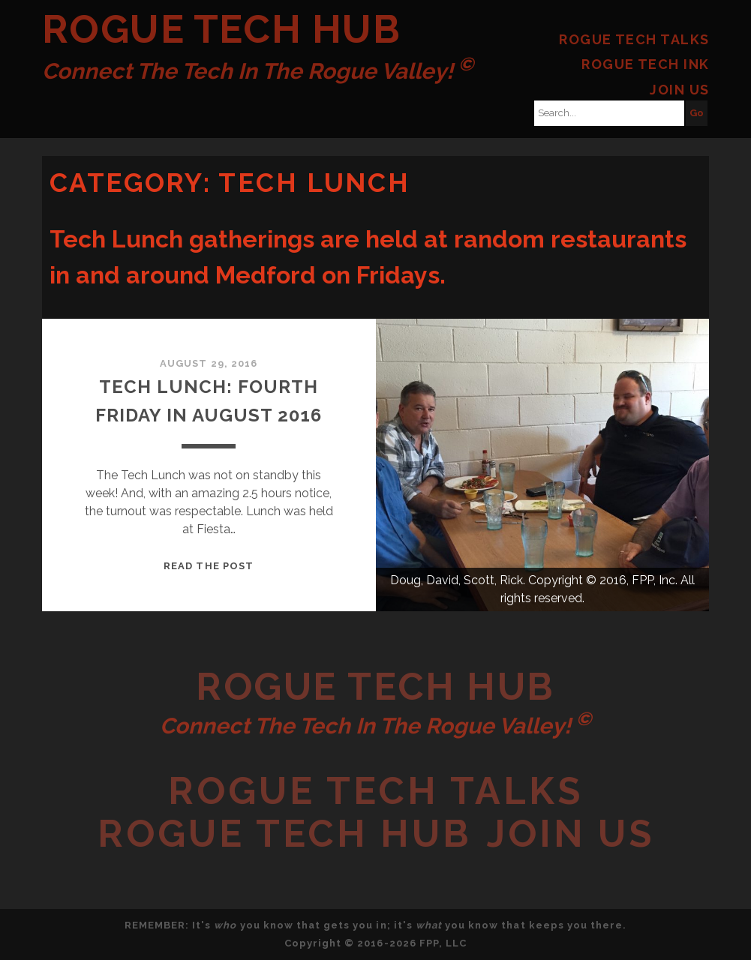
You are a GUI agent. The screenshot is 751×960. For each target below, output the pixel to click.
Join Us (679, 90)
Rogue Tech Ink (645, 64)
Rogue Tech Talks (634, 39)
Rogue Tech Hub (221, 29)
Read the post (209, 566)
